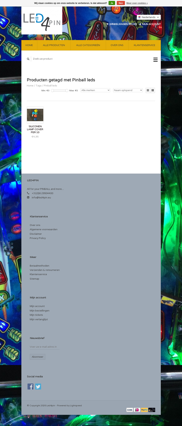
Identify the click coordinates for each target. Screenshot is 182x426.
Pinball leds (50, 85)
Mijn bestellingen (39, 310)
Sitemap (34, 278)
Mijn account (150, 24)
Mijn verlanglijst (39, 319)
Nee (121, 3)
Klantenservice (144, 45)
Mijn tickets (36, 314)
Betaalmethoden (39, 265)
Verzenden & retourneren (45, 270)
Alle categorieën (88, 45)
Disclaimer (36, 233)
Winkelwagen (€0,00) (122, 24)
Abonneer (37, 356)
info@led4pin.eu (41, 197)
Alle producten (54, 45)
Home (29, 45)
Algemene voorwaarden (43, 229)
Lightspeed (76, 405)
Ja (112, 3)
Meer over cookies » (137, 3)
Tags (39, 85)
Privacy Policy (38, 238)
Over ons (117, 45)
